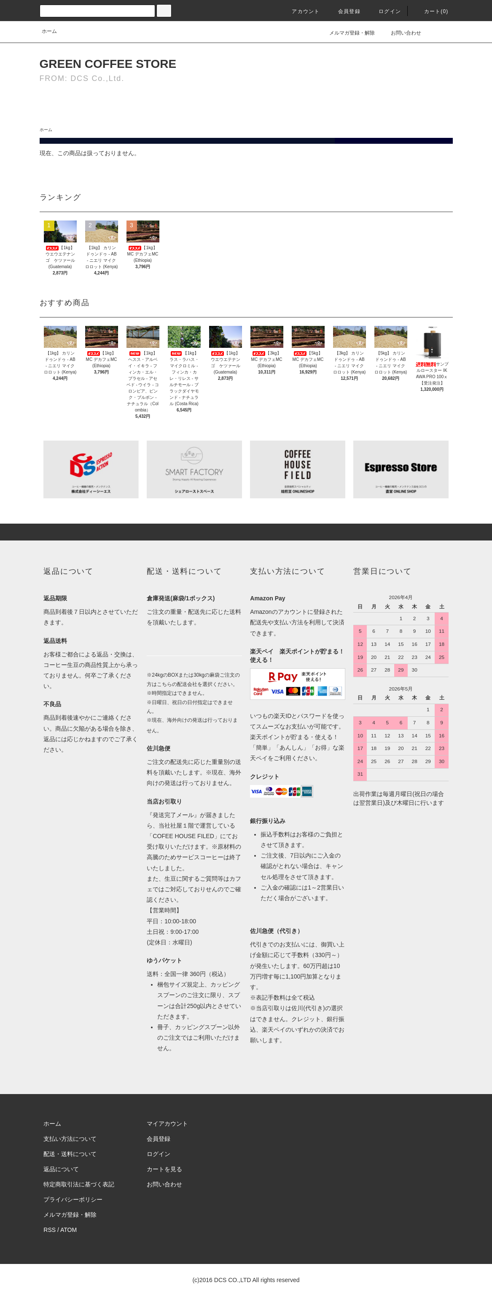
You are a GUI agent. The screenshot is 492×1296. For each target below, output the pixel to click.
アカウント (301, 11)
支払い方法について (70, 1138)
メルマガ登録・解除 (347, 33)
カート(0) (431, 11)
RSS (49, 1229)
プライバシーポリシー (72, 1199)
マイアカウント (167, 1123)
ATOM (68, 1229)
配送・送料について (70, 1154)
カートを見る (164, 1169)
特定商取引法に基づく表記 (78, 1184)
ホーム (49, 31)
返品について (61, 1169)
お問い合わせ (401, 33)
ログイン (384, 11)
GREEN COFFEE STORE (108, 63)
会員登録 (344, 11)
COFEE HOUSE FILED (183, 836)
